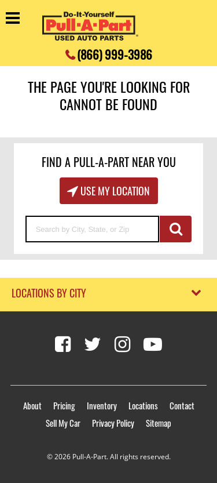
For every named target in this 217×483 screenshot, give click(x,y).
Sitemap (158, 422)
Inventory (102, 405)
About (32, 405)
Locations (143, 405)
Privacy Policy (113, 422)
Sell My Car (63, 422)
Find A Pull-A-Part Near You (109, 162)
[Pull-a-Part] (90, 26)
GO (176, 229)
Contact (182, 405)
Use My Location (114, 190)
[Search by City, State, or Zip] (92, 229)
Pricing (64, 405)
